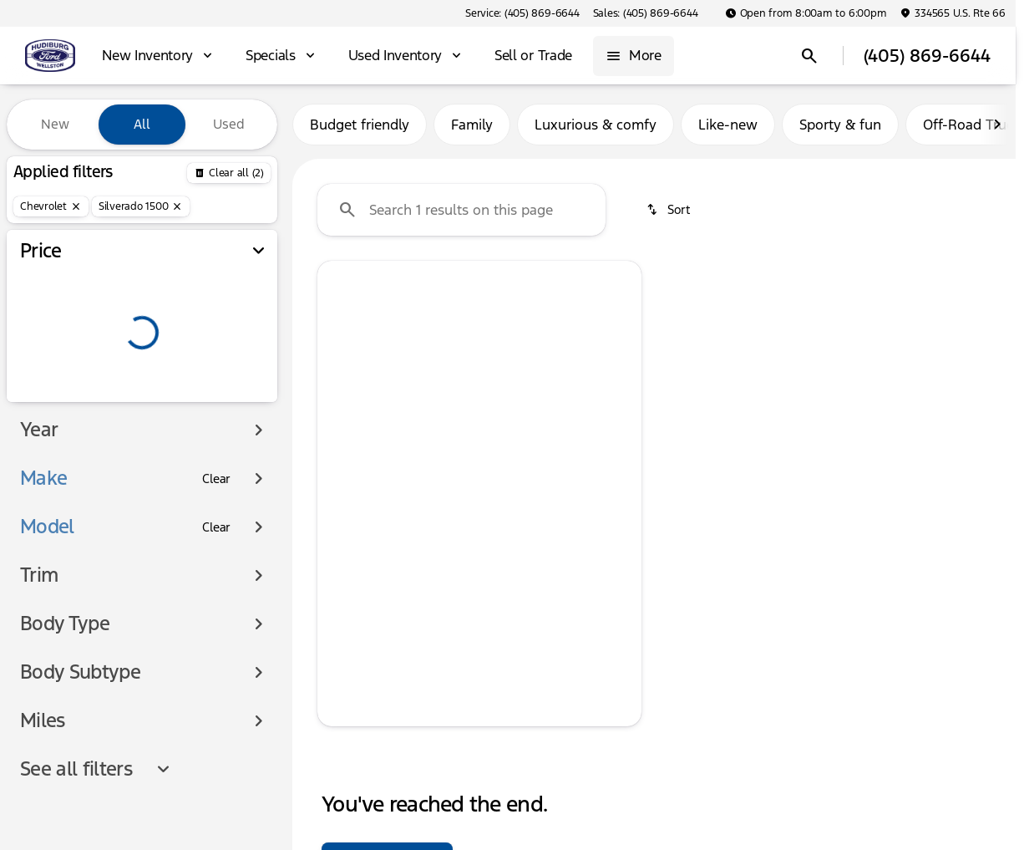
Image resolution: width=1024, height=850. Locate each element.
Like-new (728, 124)
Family (472, 124)
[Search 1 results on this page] (461, 210)
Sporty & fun (840, 124)
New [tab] (55, 124)
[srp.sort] (669, 209)
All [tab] (142, 124)
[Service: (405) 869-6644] (522, 13)
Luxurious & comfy (595, 124)
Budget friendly (359, 124)
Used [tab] (229, 124)
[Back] (229, 173)
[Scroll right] (997, 124)
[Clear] (216, 479)
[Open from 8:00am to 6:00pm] (806, 13)
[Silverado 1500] (141, 206)
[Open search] (809, 56)
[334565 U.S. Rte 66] (952, 13)
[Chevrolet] (51, 206)
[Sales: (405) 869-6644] (646, 13)
